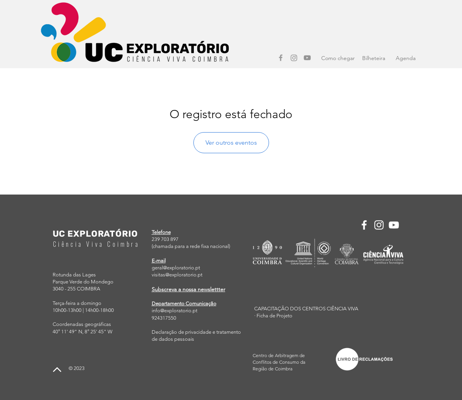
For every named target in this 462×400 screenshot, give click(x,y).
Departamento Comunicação (184, 303)
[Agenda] (406, 58)
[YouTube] (307, 57)
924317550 (164, 318)
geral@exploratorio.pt (176, 268)
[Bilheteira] (373, 58)
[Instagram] (294, 57)
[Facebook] (280, 57)
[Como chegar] (338, 58)
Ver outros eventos (231, 142)
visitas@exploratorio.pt (177, 275)
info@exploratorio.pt (174, 310)
